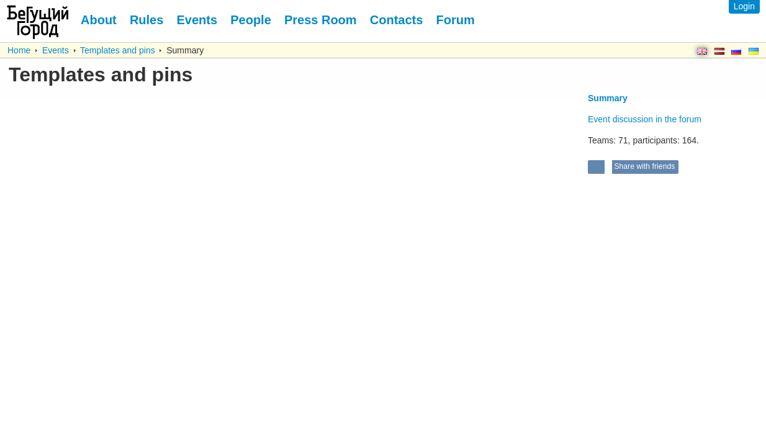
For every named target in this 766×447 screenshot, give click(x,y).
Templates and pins (117, 50)
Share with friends (643, 166)
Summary (608, 98)
